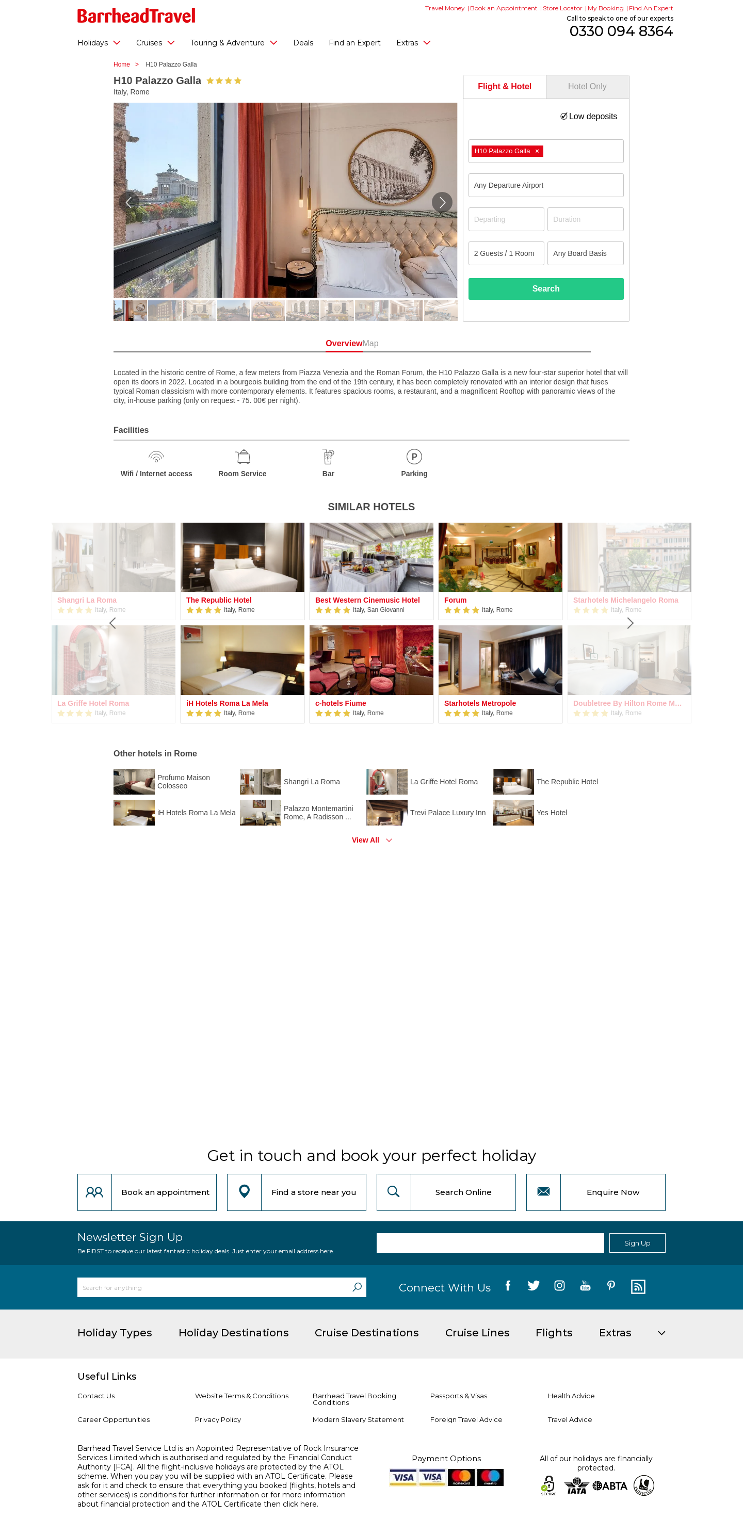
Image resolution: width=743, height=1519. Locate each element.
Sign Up (637, 1243)
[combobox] (546, 151)
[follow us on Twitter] (534, 1287)
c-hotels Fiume (340, 703)
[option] (242, 623)
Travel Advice (570, 1419)
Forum (455, 600)
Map (418, 343)
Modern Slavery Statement (358, 1419)
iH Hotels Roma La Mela (227, 703)
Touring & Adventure (234, 42)
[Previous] (113, 623)
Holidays (99, 42)
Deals (303, 42)
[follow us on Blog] (637, 1287)
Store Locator (563, 8)
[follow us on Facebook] (508, 1287)
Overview (324, 343)
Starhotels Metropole (480, 703)
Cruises (155, 42)
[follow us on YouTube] (585, 1287)
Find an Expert (355, 42)
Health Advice (571, 1396)
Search (546, 288)
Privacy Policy (218, 1419)
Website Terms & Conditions (241, 1396)
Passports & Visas (458, 1396)
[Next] (629, 623)
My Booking (606, 8)
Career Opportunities (113, 1419)
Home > (129, 64)
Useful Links (106, 1376)
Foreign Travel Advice (466, 1419)
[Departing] (507, 219)
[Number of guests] (507, 253)
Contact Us (96, 1396)
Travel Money (445, 8)
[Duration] (585, 219)
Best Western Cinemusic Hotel (367, 600)
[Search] (357, 1287)
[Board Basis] (585, 253)
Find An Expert (651, 8)
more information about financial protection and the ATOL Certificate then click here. (211, 1499)
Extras (413, 42)
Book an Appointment (504, 8)
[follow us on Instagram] (560, 1287)
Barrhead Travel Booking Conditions (354, 1399)
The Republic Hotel (219, 600)
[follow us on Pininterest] (611, 1287)
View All (365, 840)
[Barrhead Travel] (136, 15)
